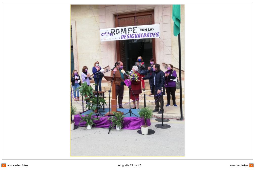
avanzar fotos (241, 165)
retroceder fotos (15, 165)
